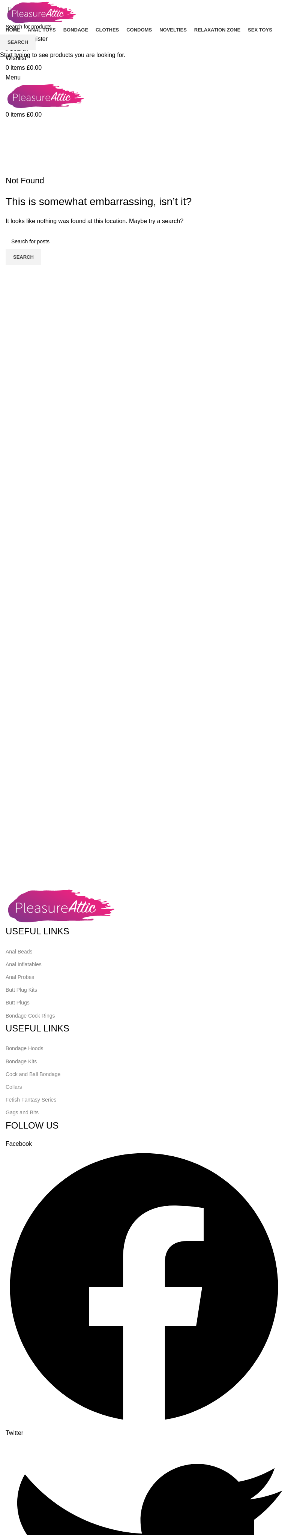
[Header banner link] (144, 767)
